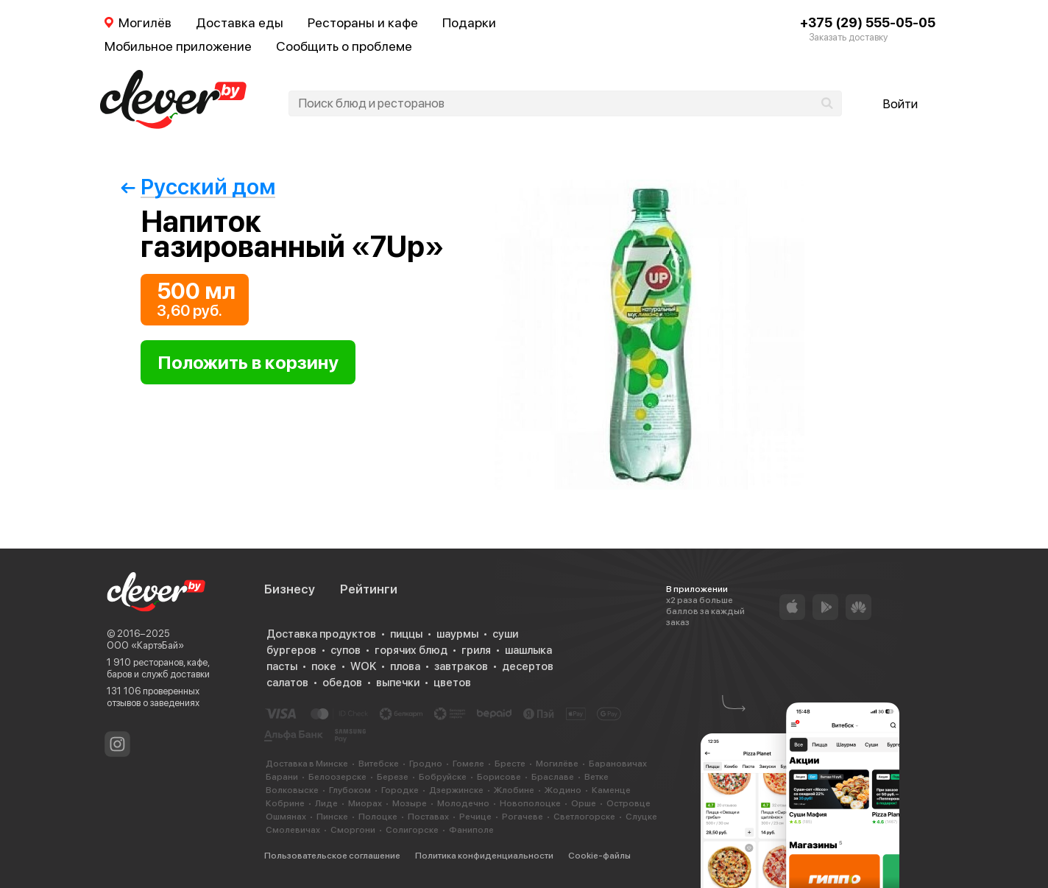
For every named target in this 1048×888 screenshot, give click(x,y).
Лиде (326, 803)
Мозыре (409, 803)
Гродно (425, 763)
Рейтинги (368, 589)
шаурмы (457, 634)
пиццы (406, 634)
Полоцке (377, 816)
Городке (400, 790)
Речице (475, 816)
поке (323, 666)
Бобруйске (443, 777)
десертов (527, 666)
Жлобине (514, 790)
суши (505, 634)
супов (345, 650)
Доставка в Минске (307, 763)
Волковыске (292, 790)
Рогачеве (522, 816)
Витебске (378, 763)
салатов (287, 682)
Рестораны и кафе (363, 22)
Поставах (428, 816)
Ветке (596, 777)
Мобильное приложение (178, 46)
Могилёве (557, 763)
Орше (583, 803)
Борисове (499, 777)
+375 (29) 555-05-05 (867, 22)
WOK (363, 666)
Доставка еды (239, 22)
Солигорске (412, 830)
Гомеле (468, 763)
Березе (392, 777)
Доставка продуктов (321, 634)
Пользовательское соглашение (332, 855)
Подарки (469, 22)
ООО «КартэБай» (145, 645)
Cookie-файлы (599, 855)
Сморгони (352, 830)
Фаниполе (471, 830)
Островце (628, 803)
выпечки (397, 682)
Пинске (332, 816)
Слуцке (641, 816)
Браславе (552, 777)
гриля (476, 650)
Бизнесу (289, 589)
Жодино (563, 790)
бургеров (291, 650)
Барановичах (618, 763)
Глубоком (350, 790)
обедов (342, 682)
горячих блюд (411, 650)
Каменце (611, 790)
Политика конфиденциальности (484, 855)
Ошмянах (286, 816)
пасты (281, 666)
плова (405, 666)
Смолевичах (293, 830)
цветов (452, 682)
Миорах (365, 803)
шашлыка (528, 650)
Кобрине (285, 803)
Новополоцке (530, 803)
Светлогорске (584, 816)
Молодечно (463, 803)
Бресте (510, 763)
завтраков (461, 666)
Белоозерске (337, 777)
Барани (282, 777)
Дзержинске (456, 790)
